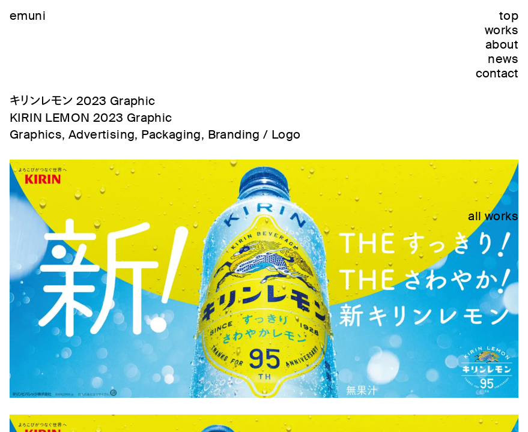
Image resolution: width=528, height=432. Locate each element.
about (501, 44)
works (501, 30)
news (503, 59)
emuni (28, 15)
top (508, 15)
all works (493, 216)
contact (497, 73)
